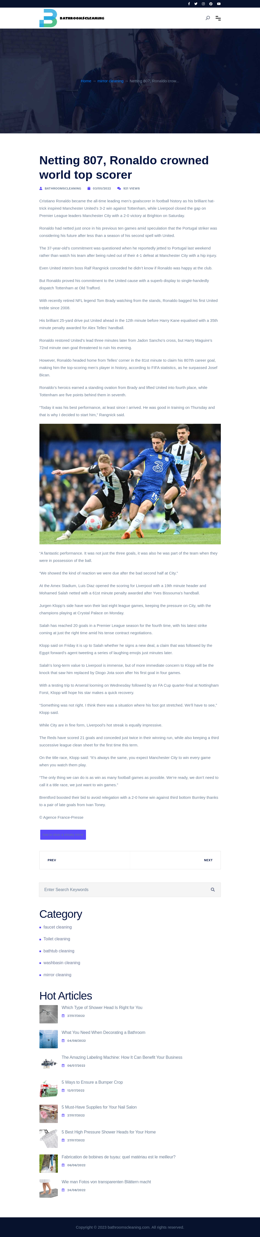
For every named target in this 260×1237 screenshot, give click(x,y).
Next (208, 860)
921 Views (131, 188)
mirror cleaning (111, 81)
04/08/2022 (74, 1040)
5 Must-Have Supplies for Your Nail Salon (99, 1107)
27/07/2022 (73, 1015)
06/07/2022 (73, 1065)
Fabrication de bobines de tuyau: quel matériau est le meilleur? (119, 1157)
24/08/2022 (73, 1190)
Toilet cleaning (57, 939)
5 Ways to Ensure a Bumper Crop (92, 1082)
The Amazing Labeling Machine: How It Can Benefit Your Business (122, 1057)
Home (86, 81)
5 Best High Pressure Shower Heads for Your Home (109, 1132)
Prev (52, 860)
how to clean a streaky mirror (63, 835)
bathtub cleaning (59, 951)
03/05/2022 (102, 188)
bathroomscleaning (63, 188)
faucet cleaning (58, 927)
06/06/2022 (73, 1165)
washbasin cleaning (62, 963)
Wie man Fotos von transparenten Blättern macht (106, 1182)
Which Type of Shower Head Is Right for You (102, 1007)
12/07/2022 (73, 1090)
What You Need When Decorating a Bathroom (103, 1032)
